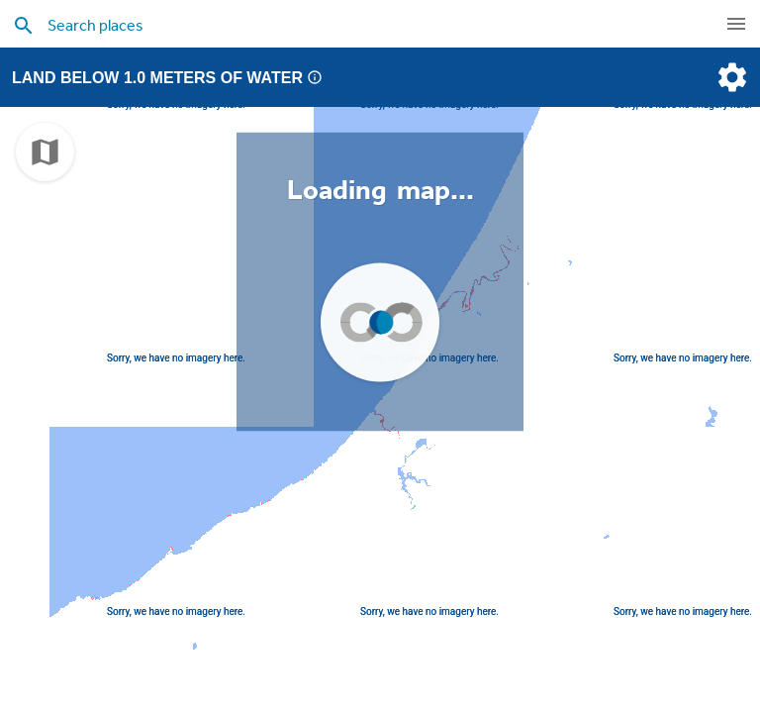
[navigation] (736, 24)
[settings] (730, 77)
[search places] (340, 25)
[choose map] (45, 152)
